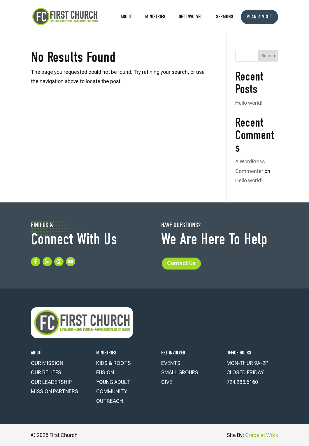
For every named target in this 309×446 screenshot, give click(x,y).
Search (268, 55)
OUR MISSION (47, 363)
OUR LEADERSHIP (51, 382)
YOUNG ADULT (113, 382)
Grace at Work (261, 435)
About (126, 17)
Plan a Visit (259, 17)
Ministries (155, 17)
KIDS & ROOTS (113, 363)
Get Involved (191, 17)
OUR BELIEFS (46, 372)
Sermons (224, 17)
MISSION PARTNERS (54, 391)
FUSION (105, 372)
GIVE (166, 382)
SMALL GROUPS (179, 372)
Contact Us (181, 263)
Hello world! (249, 103)
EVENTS (170, 363)
